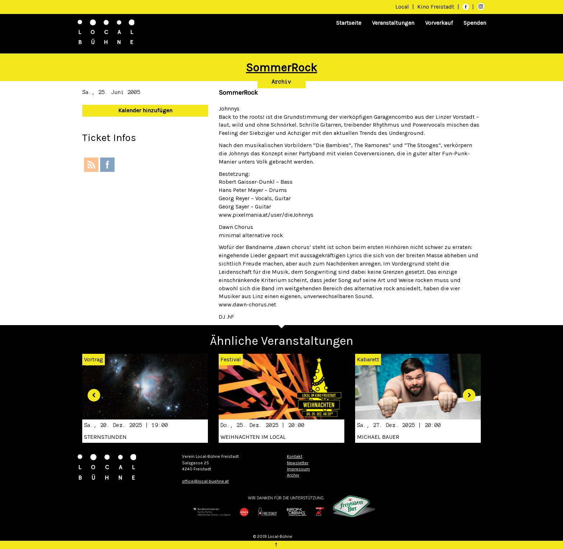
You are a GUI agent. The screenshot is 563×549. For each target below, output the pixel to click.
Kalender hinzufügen (145, 110)
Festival (230, 359)
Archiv (281, 82)
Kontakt (294, 456)
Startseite (348, 22)
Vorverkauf (439, 22)
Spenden (475, 22)
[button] (91, 392)
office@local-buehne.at (205, 481)
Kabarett (368, 359)
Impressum (298, 468)
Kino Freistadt (436, 6)
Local (402, 6)
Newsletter (297, 462)
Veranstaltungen (393, 22)
